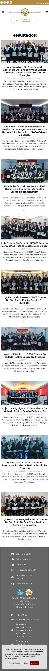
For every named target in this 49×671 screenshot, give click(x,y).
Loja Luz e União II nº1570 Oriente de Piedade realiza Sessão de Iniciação (24, 355)
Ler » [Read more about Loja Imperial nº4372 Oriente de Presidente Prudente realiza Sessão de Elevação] (24, 486)
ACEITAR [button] (34, 663)
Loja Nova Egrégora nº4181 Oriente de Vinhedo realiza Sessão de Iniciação (24, 410)
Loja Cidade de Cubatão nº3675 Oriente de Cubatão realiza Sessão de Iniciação (24, 244)
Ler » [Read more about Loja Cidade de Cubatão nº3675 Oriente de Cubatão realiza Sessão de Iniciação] (24, 264)
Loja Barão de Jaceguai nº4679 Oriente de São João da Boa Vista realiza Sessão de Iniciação (24, 522)
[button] (3, 12)
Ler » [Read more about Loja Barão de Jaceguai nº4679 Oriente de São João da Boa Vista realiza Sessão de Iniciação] (24, 543)
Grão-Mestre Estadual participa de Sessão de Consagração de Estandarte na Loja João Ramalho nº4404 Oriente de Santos (24, 130)
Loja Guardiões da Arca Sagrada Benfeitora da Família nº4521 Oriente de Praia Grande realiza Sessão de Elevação (24, 71)
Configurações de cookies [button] (17, 663)
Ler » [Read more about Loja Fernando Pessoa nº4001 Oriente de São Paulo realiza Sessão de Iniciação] (24, 321)
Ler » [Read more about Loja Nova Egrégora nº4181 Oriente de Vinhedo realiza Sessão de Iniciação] (24, 429)
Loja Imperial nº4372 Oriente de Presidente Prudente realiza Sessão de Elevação (24, 465)
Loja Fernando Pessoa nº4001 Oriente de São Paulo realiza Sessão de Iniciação (24, 300)
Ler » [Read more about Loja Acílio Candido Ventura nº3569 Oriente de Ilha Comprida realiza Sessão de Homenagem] (24, 210)
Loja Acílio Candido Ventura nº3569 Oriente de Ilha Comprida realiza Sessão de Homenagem (24, 189)
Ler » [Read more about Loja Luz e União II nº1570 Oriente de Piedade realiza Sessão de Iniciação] (24, 375)
